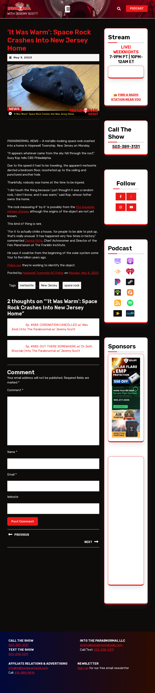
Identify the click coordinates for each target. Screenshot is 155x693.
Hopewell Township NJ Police (43, 273)
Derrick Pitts (33, 240)
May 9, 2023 (23, 57)
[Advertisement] (127, 520)
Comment (15, 390)
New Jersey (49, 285)
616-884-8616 (25, 672)
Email (12, 474)
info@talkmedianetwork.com (28, 668)
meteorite (27, 285)
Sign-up (83, 668)
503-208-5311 (18, 654)
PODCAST (139, 8)
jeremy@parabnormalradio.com (101, 645)
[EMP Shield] (126, 371)
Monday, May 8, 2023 (83, 273)
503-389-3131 (18, 645)
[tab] (67, 9)
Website (12, 497)
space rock (71, 285)
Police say (14, 265)
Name (12, 452)
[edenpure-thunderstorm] (126, 423)
